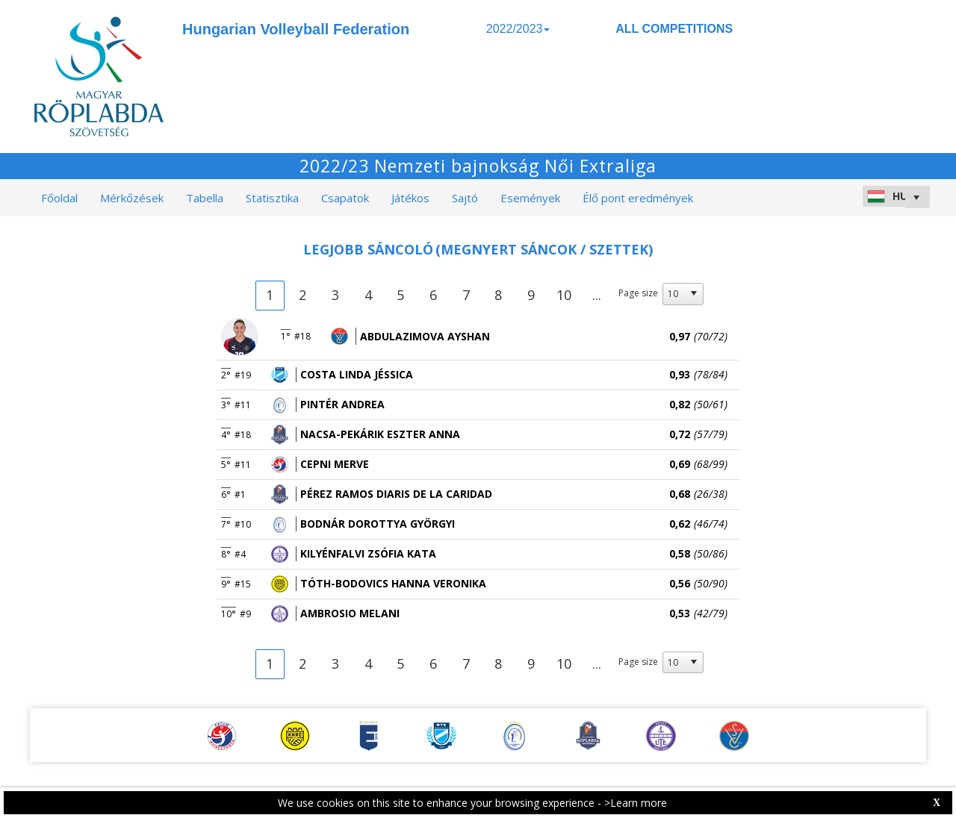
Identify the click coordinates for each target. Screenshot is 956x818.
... (596, 295)
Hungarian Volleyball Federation (295, 29)
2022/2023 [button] (518, 28)
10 (563, 295)
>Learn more (635, 803)
